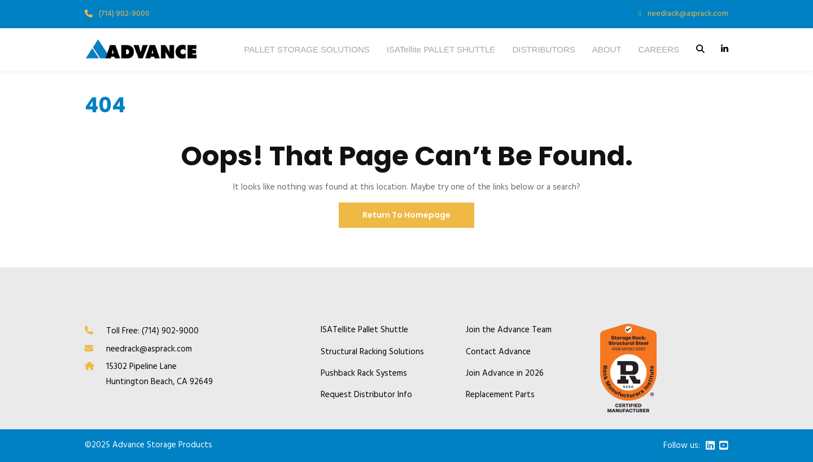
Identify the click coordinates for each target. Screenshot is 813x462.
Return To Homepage (406, 215)
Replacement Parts (500, 395)
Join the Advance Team (509, 330)
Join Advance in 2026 (505, 373)
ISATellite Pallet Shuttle (364, 330)
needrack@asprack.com (688, 13)
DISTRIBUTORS (543, 49)
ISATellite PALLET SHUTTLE (441, 49)
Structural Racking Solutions (372, 352)
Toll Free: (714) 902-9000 (152, 331)
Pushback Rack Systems (364, 373)
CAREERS (658, 49)
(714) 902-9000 (124, 13)
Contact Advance (498, 352)
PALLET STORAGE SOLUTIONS (307, 49)
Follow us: (681, 445)
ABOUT (607, 49)
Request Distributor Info (366, 395)
